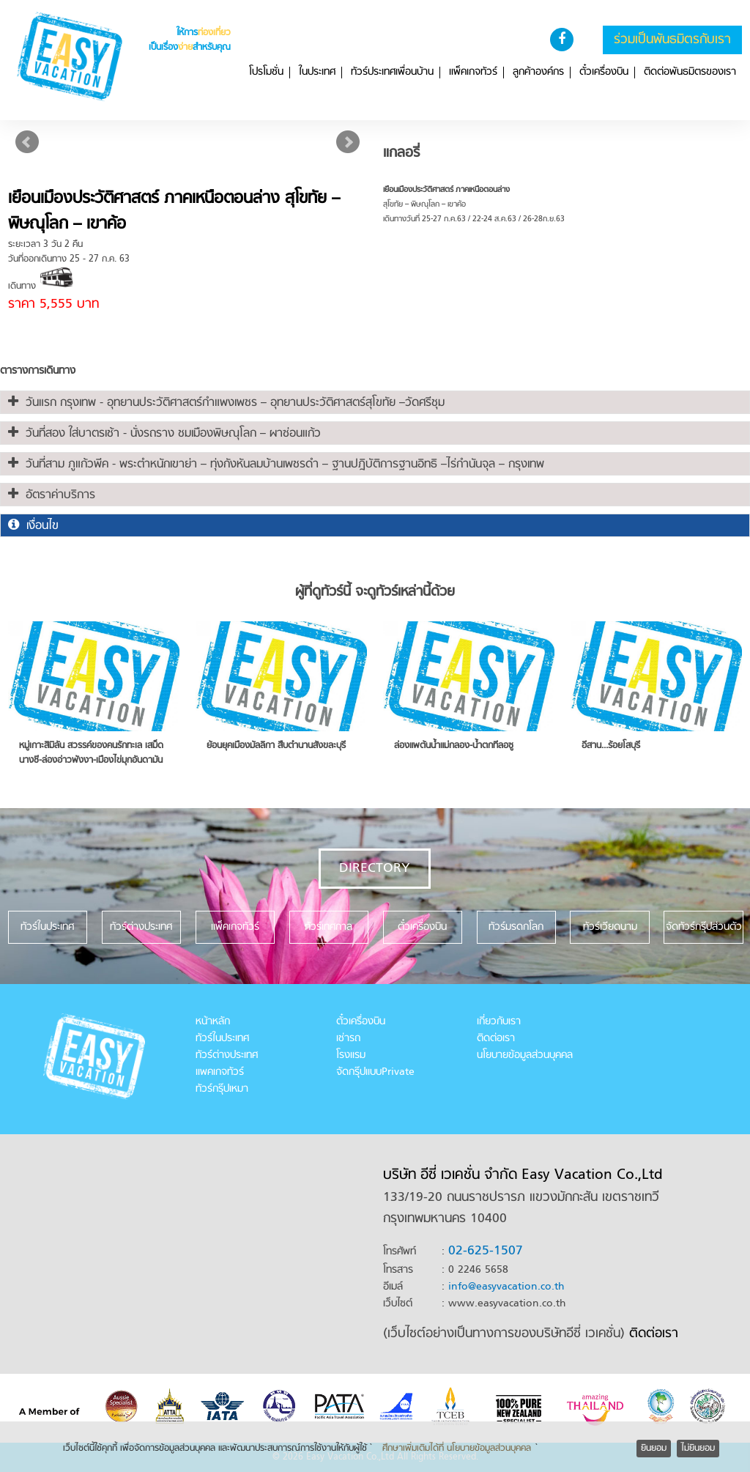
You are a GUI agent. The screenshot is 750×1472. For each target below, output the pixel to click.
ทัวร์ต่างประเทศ (227, 1055)
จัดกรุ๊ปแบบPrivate (375, 1072)
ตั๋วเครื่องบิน (603, 72)
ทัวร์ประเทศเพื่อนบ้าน (392, 72)
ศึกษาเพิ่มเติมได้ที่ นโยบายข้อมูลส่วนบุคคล (456, 1448)
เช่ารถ (348, 1038)
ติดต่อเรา (496, 1038)
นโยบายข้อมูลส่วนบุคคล (525, 1055)
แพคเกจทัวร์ (220, 1072)
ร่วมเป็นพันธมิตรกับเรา (672, 40)
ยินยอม (654, 1448)
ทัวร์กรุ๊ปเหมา (222, 1089)
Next (348, 142)
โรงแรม (350, 1055)
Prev (27, 142)
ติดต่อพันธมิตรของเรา (690, 72)
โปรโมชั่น (266, 72)
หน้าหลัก (213, 1021)
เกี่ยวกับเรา (499, 1021)
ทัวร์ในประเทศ (222, 1038)
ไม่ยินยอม (698, 1448)
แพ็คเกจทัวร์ (473, 72)
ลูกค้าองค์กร (538, 72)
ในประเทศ (317, 72)
